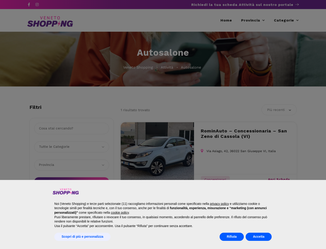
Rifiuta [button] (232, 236)
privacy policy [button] (219, 204)
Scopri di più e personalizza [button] (82, 236)
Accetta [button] (258, 236)
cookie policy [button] (120, 212)
